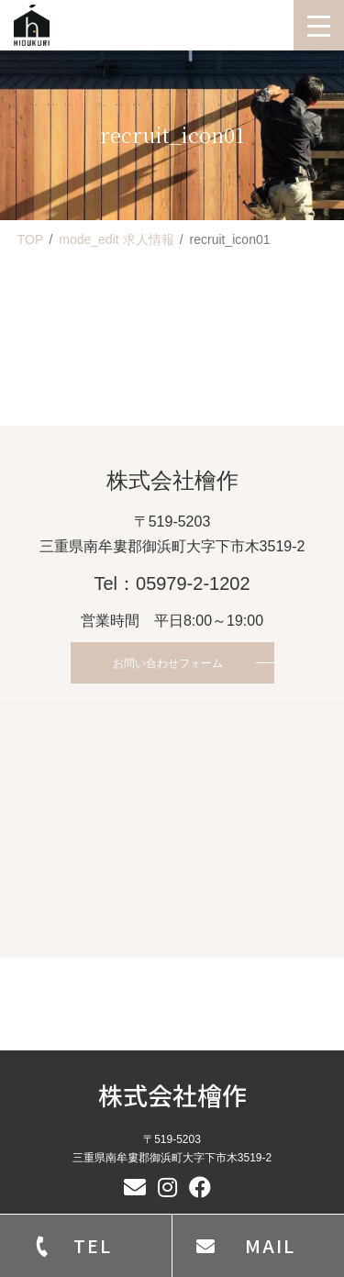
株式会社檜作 (172, 1095)
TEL (92, 1245)
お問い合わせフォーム (168, 663)
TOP (30, 239)
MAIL (270, 1245)
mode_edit (116, 239)
